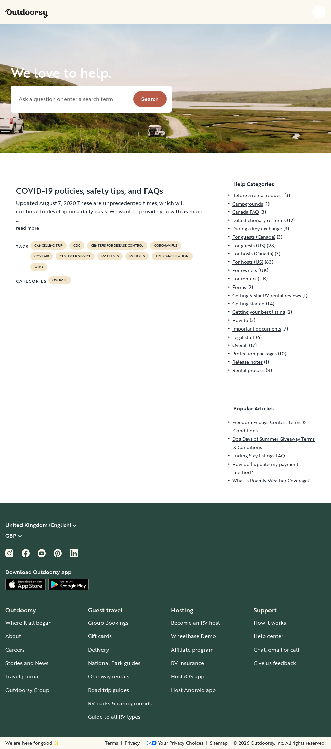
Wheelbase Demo (193, 636)
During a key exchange (257, 228)
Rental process (248, 370)
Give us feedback (275, 663)
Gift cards (100, 636)
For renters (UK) (250, 278)
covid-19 (41, 256)
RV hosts (137, 256)
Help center (268, 636)
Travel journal (22, 676)
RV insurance (187, 663)
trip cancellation (172, 256)
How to (240, 320)
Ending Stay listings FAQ (258, 455)
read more (27, 227)
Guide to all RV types (114, 717)
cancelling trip (48, 246)
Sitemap (219, 743)
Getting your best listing (258, 311)
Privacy (132, 743)
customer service (75, 256)
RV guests (109, 256)
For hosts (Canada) (252, 253)
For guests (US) (248, 245)
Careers (15, 650)
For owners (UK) (250, 270)
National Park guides (114, 663)
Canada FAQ (245, 211)
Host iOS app (187, 676)
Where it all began (28, 623)
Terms (111, 743)
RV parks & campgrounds (120, 703)
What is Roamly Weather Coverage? (271, 480)
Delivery (98, 650)
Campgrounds (247, 203)
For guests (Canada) (253, 236)
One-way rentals (108, 676)
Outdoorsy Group (27, 690)
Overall (59, 280)
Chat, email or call (276, 650)
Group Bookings (108, 623)
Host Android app (193, 690)
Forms (239, 287)
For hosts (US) (247, 261)
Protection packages (254, 353)
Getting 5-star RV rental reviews (266, 295)
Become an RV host (195, 623)
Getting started (248, 303)
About (13, 636)
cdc (76, 246)
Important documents (256, 328)
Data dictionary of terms (259, 220)
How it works (270, 623)
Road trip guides (108, 690)
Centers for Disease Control (117, 246)
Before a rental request (257, 195)
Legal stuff (243, 337)
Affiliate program (192, 650)
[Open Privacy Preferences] (175, 743)
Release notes (247, 361)
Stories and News (26, 663)
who (38, 267)
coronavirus (165, 246)
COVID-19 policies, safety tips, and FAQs (89, 190)
